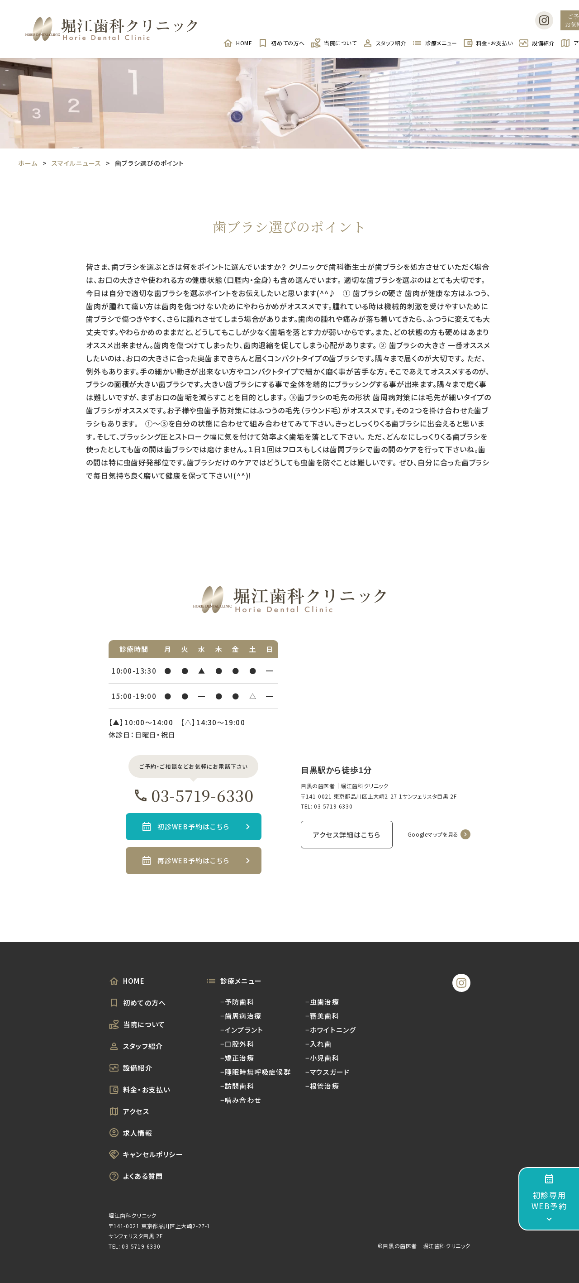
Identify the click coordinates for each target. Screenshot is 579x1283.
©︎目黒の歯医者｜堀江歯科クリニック (424, 1245)
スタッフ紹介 (384, 43)
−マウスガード (327, 1072)
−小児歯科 (322, 1058)
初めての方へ (281, 43)
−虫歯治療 (322, 1001)
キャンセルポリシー (146, 1154)
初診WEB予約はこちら (193, 826)
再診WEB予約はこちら (193, 860)
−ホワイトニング (330, 1029)
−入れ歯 (318, 1043)
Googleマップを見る (433, 834)
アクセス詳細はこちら (346, 834)
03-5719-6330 (193, 795)
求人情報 (130, 1132)
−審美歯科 (322, 1015)
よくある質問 (136, 1176)
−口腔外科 (237, 1043)
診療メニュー (434, 43)
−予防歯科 (237, 1001)
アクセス (129, 1111)
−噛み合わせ (240, 1100)
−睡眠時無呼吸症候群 (255, 1072)
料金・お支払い (488, 43)
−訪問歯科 (237, 1086)
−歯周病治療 (240, 1015)
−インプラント (241, 1029)
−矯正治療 (237, 1058)
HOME (237, 43)
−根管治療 (322, 1086)
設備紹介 (536, 43)
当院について (333, 43)
